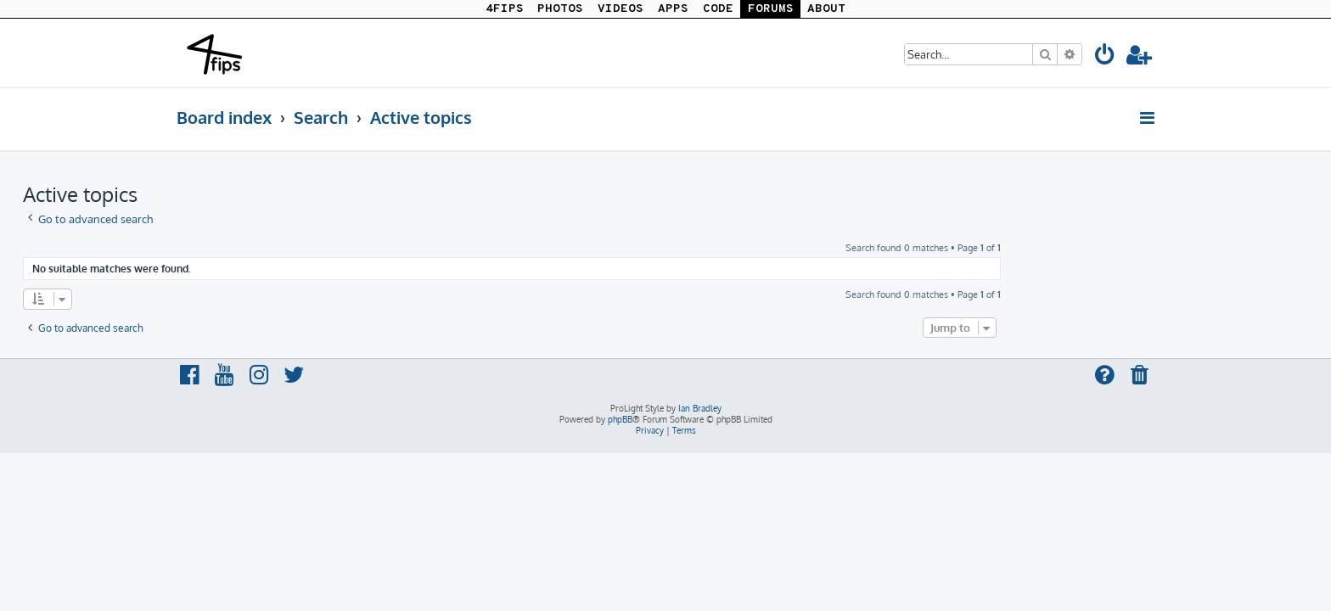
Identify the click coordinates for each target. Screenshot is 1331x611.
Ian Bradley (700, 408)
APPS (673, 9)
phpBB (620, 419)
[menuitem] (1105, 57)
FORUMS (771, 9)
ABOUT (826, 9)
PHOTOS (560, 9)
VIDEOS (620, 9)
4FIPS (505, 9)
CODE (718, 9)
